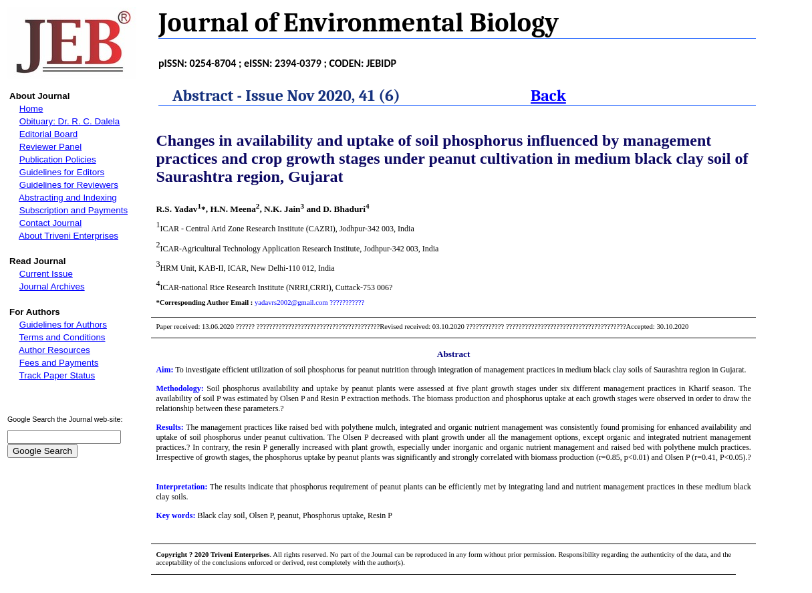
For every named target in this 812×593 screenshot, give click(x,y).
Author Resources (54, 350)
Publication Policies (57, 159)
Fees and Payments (59, 363)
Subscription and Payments (73, 210)
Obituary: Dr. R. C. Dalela (69, 121)
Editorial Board (48, 134)
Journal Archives (52, 286)
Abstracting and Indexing (68, 198)
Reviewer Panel (50, 147)
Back (548, 95)
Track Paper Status (57, 375)
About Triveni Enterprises (68, 236)
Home (31, 109)
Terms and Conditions (62, 337)
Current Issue (46, 274)
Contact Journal (50, 223)
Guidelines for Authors (63, 325)
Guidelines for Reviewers (68, 185)
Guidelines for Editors (61, 172)
